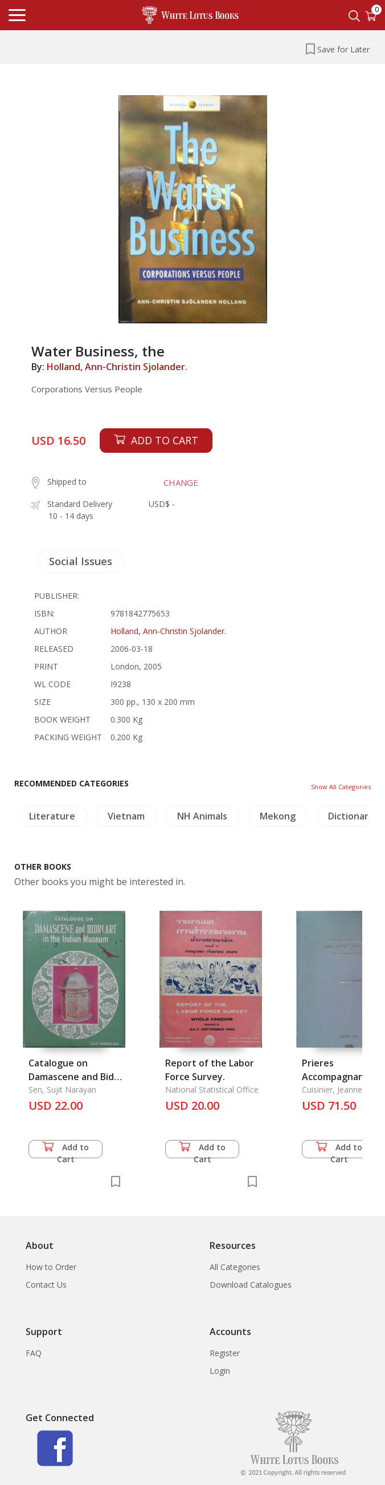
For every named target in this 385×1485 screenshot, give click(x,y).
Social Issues (80, 561)
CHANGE (180, 482)
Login (220, 1370)
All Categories (235, 1266)
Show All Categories (341, 786)
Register (225, 1353)
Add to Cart (65, 1150)
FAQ (34, 1353)
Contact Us (46, 1284)
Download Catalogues (251, 1284)
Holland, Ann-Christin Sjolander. (117, 366)
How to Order (51, 1266)
